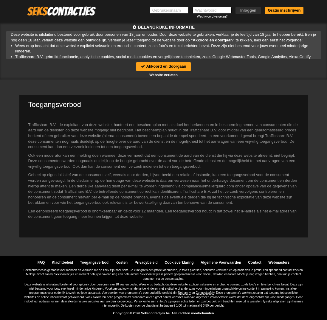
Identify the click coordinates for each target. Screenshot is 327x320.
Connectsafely (205, 292)
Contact (254, 262)
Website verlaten (163, 75)
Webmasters (278, 262)
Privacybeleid (146, 262)
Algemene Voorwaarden (221, 262)
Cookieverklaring (179, 262)
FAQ (41, 262)
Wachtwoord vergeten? (212, 16)
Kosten (122, 262)
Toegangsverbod (94, 262)
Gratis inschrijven (284, 10)
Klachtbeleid (62, 262)
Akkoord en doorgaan (163, 66)
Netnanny (184, 292)
